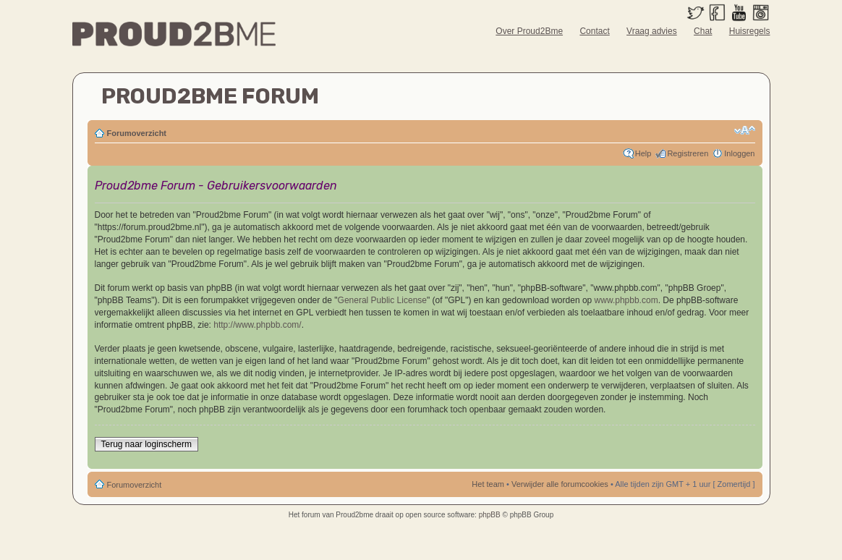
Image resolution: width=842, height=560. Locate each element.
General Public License (382, 300)
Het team (488, 484)
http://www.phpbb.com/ (257, 325)
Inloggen (739, 153)
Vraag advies (651, 31)
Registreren (687, 153)
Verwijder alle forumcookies (559, 484)
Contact (594, 31)
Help (643, 153)
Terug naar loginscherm (146, 444)
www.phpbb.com (626, 300)
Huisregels (749, 31)
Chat (703, 31)
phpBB (490, 515)
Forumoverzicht (137, 133)
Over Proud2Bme (529, 31)
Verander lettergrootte (744, 130)
